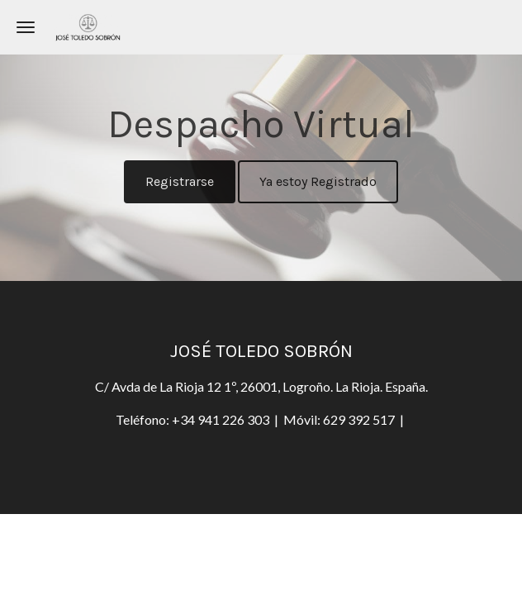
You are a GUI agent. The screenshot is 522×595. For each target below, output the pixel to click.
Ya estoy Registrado (318, 181)
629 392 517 (359, 419)
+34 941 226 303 (222, 419)
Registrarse (179, 181)
